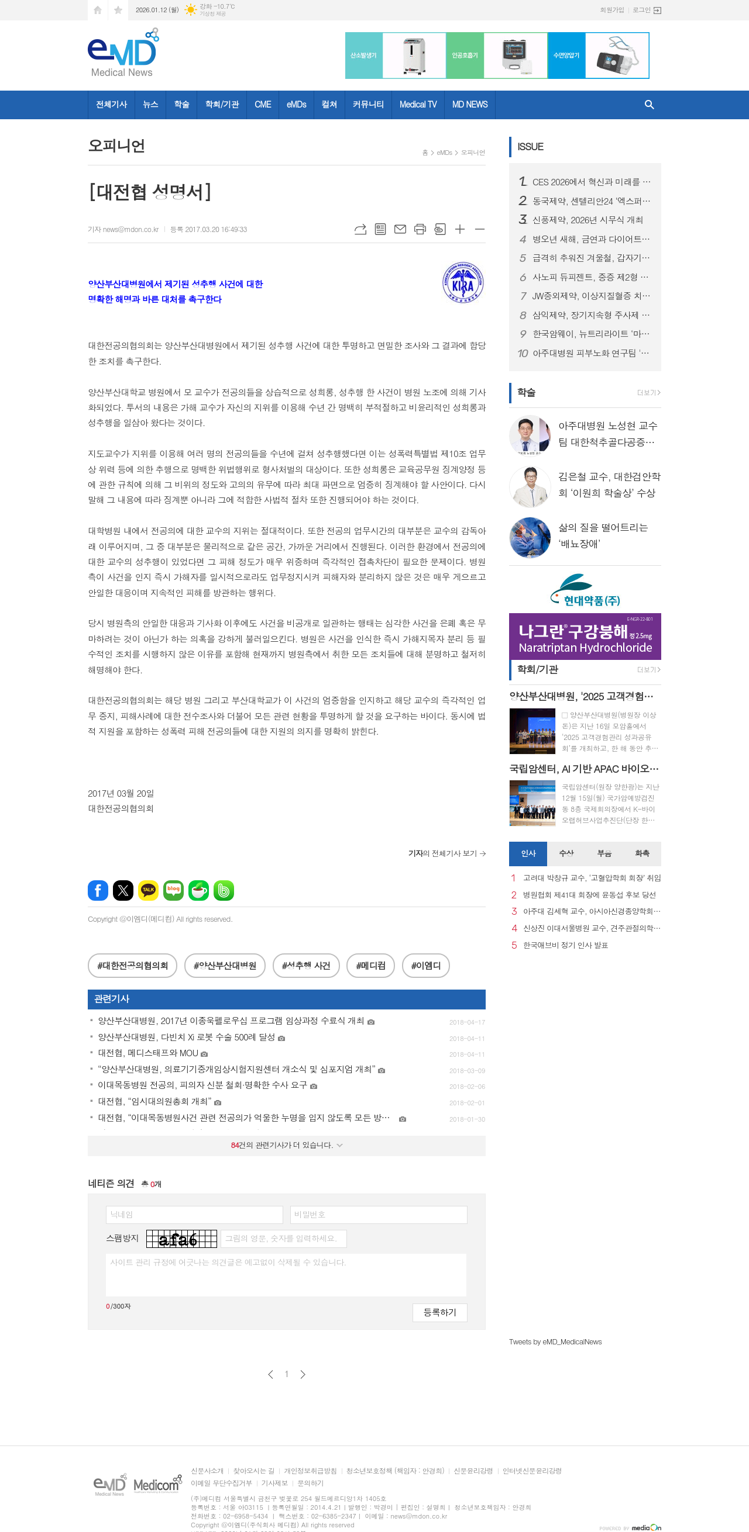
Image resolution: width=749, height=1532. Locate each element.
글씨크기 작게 (480, 229)
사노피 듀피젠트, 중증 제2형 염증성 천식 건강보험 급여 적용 (592, 277)
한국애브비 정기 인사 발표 (565, 945)
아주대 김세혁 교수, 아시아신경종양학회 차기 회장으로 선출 (592, 912)
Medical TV (418, 104)
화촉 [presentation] (642, 853)
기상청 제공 (213, 14)
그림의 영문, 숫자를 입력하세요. (280, 1238)
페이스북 (98, 890)
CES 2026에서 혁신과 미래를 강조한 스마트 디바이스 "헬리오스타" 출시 (592, 182)
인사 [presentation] (528, 853)
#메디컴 (371, 965)
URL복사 (360, 229)
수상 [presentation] (566, 853)
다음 (303, 1374)
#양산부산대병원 (225, 965)
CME (263, 104)
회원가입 (612, 9)
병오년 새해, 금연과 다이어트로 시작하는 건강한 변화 (592, 239)
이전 (270, 1374)
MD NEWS (469, 104)
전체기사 (111, 104)
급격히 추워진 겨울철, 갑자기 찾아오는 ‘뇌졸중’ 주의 (592, 258)
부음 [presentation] (604, 853)
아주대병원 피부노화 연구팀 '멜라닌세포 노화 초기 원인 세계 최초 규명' (592, 353)
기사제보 (275, 1483)
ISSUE (530, 146)
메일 (400, 229)
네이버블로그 (173, 890)
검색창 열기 (649, 105)
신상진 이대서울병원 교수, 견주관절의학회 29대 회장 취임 (592, 928)
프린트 (420, 229)
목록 (380, 229)
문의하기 (310, 1483)
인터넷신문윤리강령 (532, 1471)
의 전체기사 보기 (442, 853)
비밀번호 (309, 1214)
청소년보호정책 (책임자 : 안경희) (395, 1471)
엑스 (123, 890)
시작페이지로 (98, 10)
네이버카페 (198, 890)
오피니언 (473, 152)
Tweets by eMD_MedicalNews (555, 1341)
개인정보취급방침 (310, 1471)
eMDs (296, 104)
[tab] (528, 854)
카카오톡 (148, 890)
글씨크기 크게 (460, 229)
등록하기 (440, 1312)
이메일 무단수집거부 (221, 1483)
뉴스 (150, 104)
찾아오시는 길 (253, 1471)
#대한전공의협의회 (132, 965)
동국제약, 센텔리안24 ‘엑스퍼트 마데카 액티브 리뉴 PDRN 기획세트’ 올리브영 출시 (592, 201)
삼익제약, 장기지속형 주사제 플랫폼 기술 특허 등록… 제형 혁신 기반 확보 (592, 315)
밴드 (224, 890)
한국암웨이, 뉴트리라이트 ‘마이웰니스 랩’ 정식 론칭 (592, 334)
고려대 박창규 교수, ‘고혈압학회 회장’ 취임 (592, 878)
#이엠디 (426, 965)
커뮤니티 (368, 104)
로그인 (642, 9)
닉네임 (121, 1214)
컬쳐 (329, 104)
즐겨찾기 (118, 10)
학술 (181, 104)
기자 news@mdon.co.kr (123, 229)
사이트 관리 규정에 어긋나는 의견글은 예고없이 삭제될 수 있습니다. (228, 1262)
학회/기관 (222, 104)
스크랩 (440, 229)
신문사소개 (207, 1471)
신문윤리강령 (473, 1471)
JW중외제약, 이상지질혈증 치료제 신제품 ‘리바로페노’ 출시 (592, 296)
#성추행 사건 (306, 965)
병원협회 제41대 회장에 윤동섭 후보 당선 (589, 895)
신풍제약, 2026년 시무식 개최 (587, 220)
